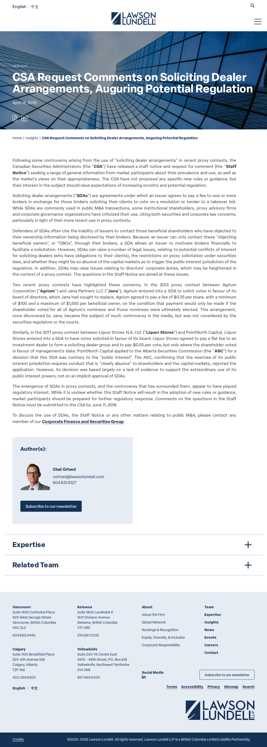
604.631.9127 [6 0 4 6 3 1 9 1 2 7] (64, 482)
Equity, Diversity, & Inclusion (163, 637)
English (19, 6)
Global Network (154, 622)
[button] (252, 6)
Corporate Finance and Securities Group (83, 421)
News (209, 629)
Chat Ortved (64, 469)
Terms (171, 686)
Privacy (213, 686)
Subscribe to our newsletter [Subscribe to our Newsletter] (227, 674)
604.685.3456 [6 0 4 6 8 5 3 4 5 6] (24, 635)
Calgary (19, 649)
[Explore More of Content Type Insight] (20, 66)
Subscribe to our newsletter (51, 506)
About (147, 607)
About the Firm (153, 614)
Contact (211, 652)
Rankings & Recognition (160, 629)
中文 (35, 6)
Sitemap (231, 686)
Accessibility (192, 686)
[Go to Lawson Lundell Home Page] (133, 18)
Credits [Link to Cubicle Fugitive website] (18, 739)
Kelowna (84, 607)
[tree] (133, 555)
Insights (32, 138)
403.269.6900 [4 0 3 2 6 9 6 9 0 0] (24, 677)
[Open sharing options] (24, 118)
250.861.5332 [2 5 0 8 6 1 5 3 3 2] (88, 635)
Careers (211, 644)
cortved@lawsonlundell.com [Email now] (78, 476)
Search (248, 686)
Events (210, 637)
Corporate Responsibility (161, 645)
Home (17, 138)
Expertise (212, 614)
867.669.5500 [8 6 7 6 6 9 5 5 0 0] (88, 677)
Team (209, 607)
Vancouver (22, 607)
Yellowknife (87, 649)
